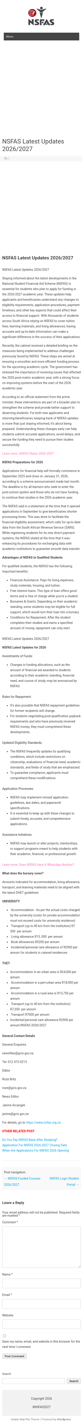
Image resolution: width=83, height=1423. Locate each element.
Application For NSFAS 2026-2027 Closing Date (34, 1145)
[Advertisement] (41, 89)
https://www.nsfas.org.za (43, 1122)
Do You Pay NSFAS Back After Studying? (29, 1140)
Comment (10, 1222)
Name (7, 1274)
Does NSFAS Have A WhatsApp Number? (46, 864)
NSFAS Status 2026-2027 (36, 453)
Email (7, 1295)
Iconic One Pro (20, 1419)
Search (6, 1373)
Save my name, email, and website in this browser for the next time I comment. (41, 1344)
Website (7, 1315)
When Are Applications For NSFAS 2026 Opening (35, 1150)
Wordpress (64, 1419)
